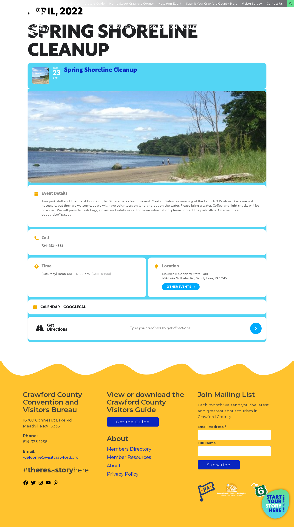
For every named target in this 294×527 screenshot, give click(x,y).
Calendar (50, 307)
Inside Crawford (231, 24)
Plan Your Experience (268, 24)
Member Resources (129, 457)
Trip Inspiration (160, 24)
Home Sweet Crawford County (131, 3)
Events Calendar (197, 24)
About (114, 466)
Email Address (212, 427)
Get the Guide (133, 422)
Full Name (207, 443)
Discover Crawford (124, 24)
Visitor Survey (252, 3)
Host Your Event (170, 3)
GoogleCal (74, 307)
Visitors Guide (95, 3)
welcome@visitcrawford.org (51, 457)
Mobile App (72, 3)
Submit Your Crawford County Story (211, 3)
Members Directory (129, 449)
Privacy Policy (123, 474)
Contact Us (275, 3)
